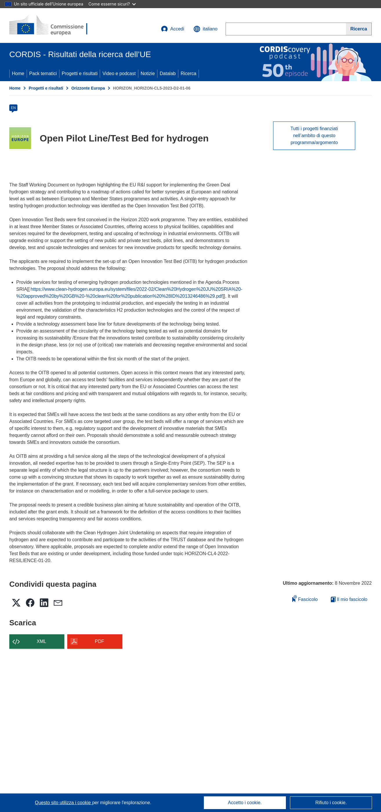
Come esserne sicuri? (112, 3)
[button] (205, 29)
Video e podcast (118, 73)
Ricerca (188, 73)
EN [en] (13, 108)
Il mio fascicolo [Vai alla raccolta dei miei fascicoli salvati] (349, 599)
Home (18, 73)
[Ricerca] (359, 29)
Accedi (172, 29)
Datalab (168, 73)
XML (41, 641)
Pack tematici (43, 73)
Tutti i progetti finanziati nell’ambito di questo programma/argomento (314, 135)
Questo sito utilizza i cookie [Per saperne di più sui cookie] (63, 802)
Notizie (148, 73)
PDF (99, 641)
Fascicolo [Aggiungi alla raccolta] (305, 598)
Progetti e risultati (80, 73)
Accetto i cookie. (245, 802)
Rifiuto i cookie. (331, 802)
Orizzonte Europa (88, 88)
